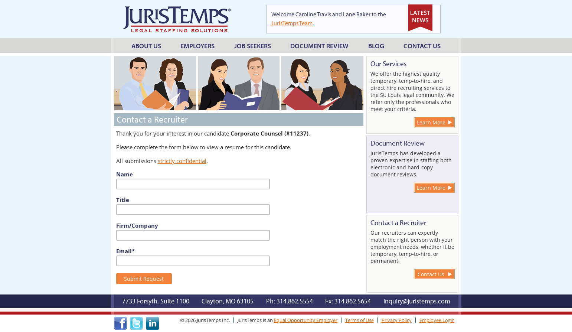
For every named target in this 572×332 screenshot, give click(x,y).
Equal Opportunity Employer (305, 320)
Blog (376, 46)
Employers (197, 46)
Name (124, 174)
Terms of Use (359, 320)
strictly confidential (182, 161)
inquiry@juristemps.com (416, 301)
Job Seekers (252, 46)
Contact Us (422, 46)
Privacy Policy (397, 320)
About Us (146, 46)
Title (122, 200)
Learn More (431, 122)
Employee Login (437, 320)
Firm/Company (137, 225)
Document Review (319, 46)
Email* (125, 251)
